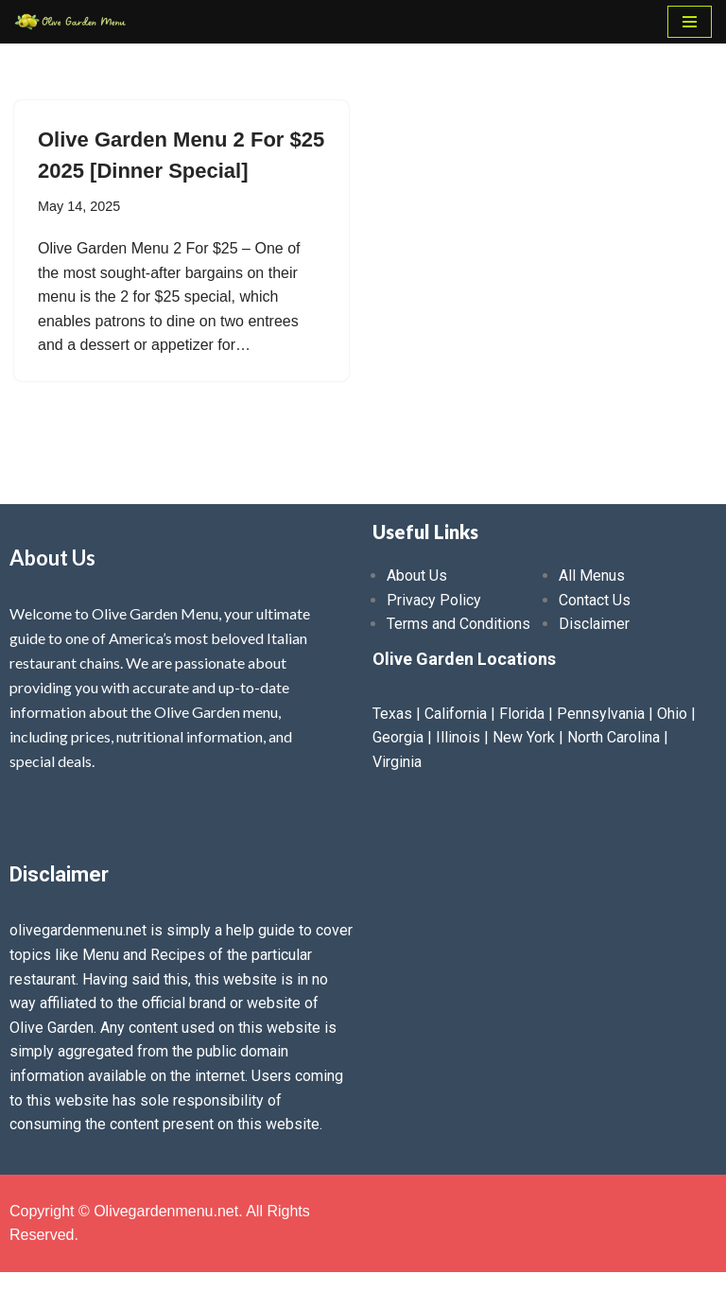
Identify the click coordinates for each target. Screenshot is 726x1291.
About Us (417, 575)
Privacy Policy (434, 600)
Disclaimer (594, 624)
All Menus (592, 575)
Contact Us (595, 600)
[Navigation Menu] (689, 22)
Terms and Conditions (458, 624)
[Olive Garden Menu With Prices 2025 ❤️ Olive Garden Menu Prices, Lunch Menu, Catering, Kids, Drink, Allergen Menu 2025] (71, 21)
